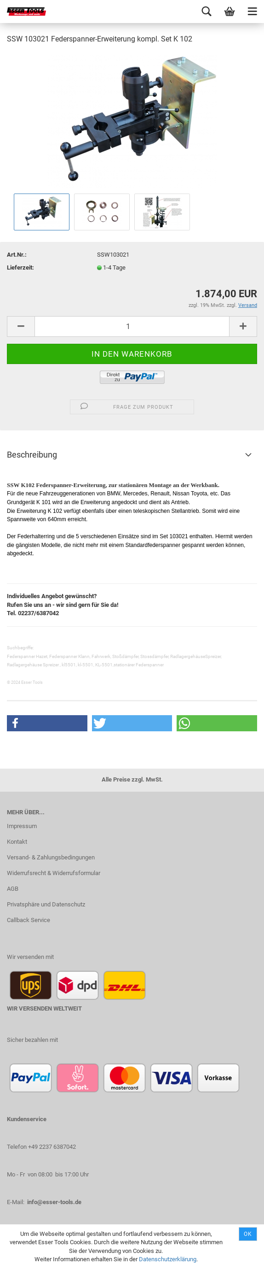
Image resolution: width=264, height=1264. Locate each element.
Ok (248, 1234)
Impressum (22, 826)
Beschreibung (32, 454)
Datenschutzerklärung (167, 1259)
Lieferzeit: (20, 267)
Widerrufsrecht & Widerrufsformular (53, 873)
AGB (12, 888)
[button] (47, 723)
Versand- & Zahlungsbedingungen (51, 857)
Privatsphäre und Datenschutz (46, 904)
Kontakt (17, 841)
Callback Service (28, 920)
